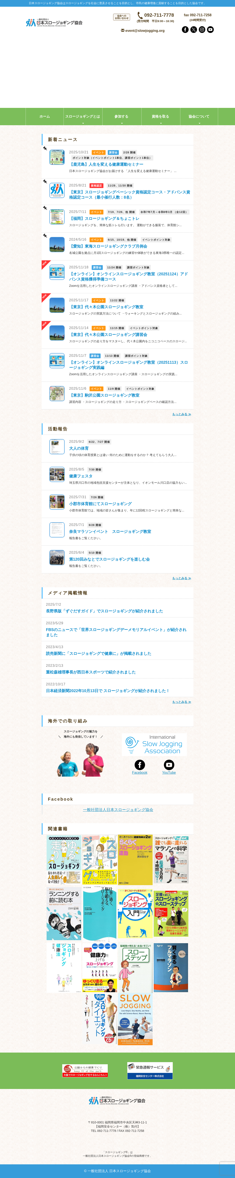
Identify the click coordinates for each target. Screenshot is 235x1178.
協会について (199, 116)
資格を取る (160, 116)
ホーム (44, 116)
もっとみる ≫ (181, 414)
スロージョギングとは (82, 116)
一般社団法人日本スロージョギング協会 (118, 810)
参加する (121, 116)
